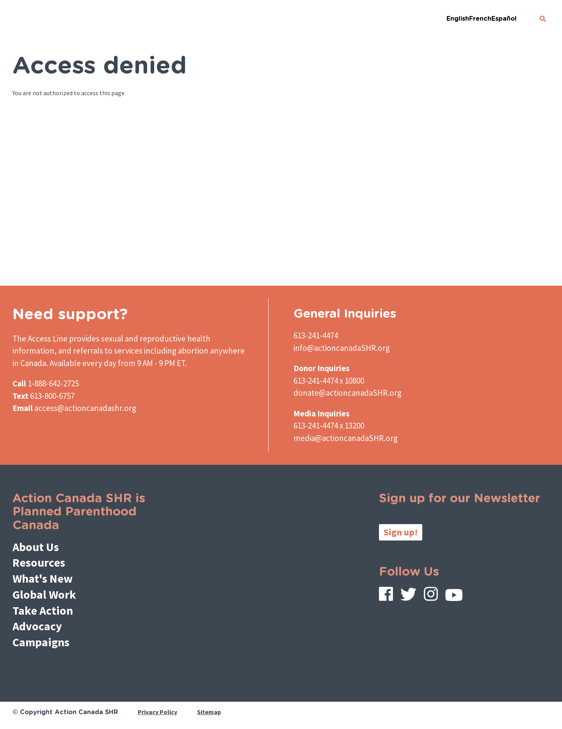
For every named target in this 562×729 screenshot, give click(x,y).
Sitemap (209, 712)
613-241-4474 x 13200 (328, 425)
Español (504, 18)
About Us (35, 546)
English (457, 18)
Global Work (44, 594)
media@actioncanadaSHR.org (345, 438)
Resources (38, 562)
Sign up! (401, 532)
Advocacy (37, 626)
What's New (42, 578)
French (480, 18)
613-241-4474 (315, 335)
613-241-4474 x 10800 (328, 380)
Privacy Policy (157, 712)
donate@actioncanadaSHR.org (347, 393)
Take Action (42, 610)
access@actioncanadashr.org (85, 408)
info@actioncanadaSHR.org (341, 348)
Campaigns (40, 642)
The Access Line (40, 338)
